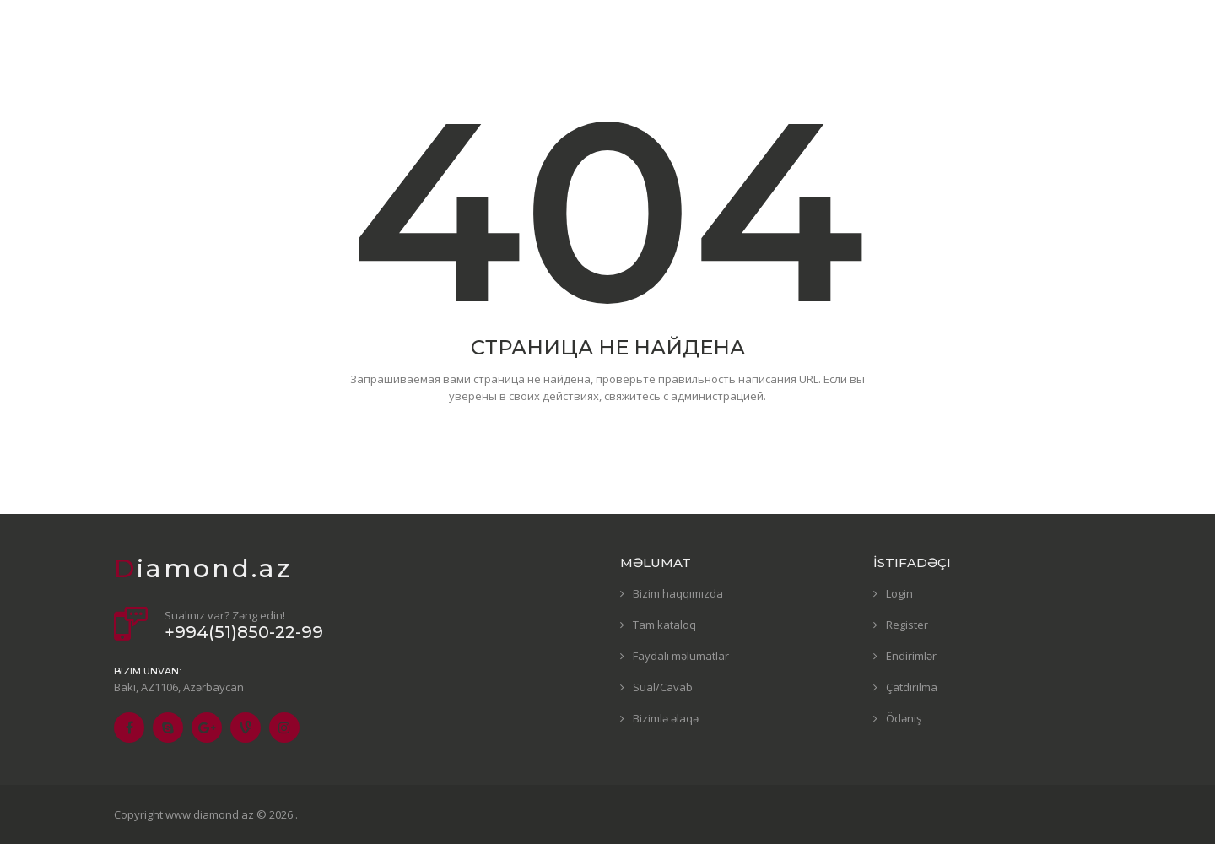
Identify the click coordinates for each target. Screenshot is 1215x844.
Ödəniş (903, 718)
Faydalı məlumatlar (681, 655)
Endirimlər (911, 655)
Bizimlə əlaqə (666, 718)
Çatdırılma (911, 687)
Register (907, 624)
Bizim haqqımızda (678, 593)
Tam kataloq (664, 624)
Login (899, 593)
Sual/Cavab (663, 687)
